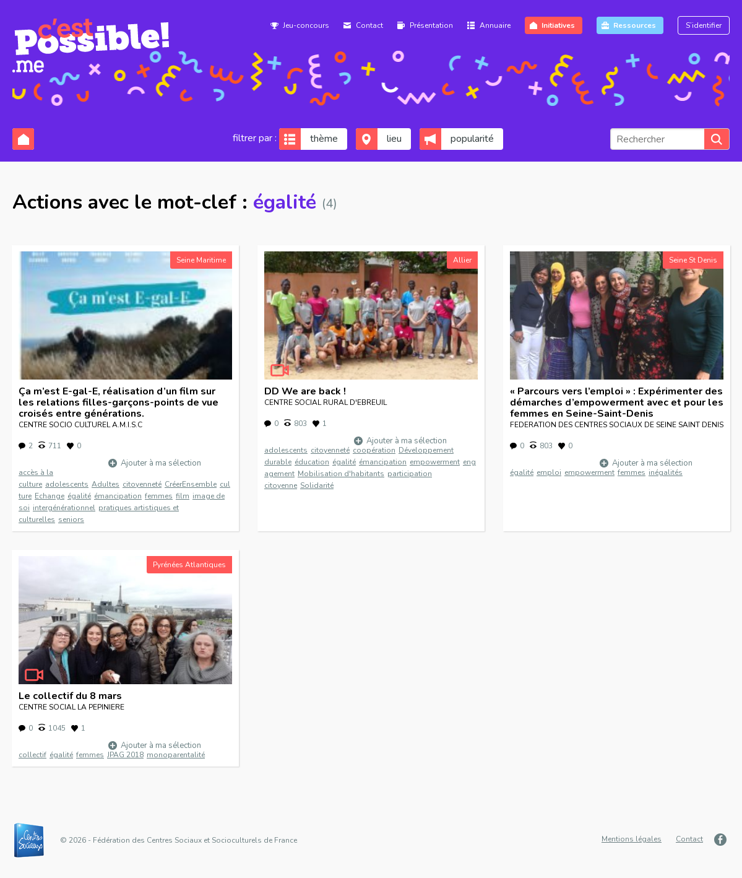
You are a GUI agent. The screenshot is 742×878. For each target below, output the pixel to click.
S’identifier (704, 25)
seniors (71, 519)
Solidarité (317, 485)
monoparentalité (176, 755)
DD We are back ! (305, 391)
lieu (394, 139)
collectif (32, 755)
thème (324, 139)
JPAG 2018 (125, 755)
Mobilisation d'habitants (341, 474)
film (182, 496)
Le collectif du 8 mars (70, 696)
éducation (312, 462)
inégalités (666, 472)
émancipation (118, 496)
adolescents (66, 484)
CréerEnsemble (191, 484)
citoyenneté (142, 484)
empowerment (435, 462)
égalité (79, 496)
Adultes (105, 484)
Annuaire (495, 25)
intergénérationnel (64, 508)
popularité (472, 139)
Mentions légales (632, 839)
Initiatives (558, 25)
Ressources (634, 25)
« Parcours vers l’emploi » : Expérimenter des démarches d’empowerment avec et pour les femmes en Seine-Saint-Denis (616, 402)
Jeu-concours (306, 25)
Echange (49, 496)
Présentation (431, 25)
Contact (369, 25)
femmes (159, 496)
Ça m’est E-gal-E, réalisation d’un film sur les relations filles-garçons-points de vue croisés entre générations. (118, 402)
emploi (549, 472)
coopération (374, 450)
